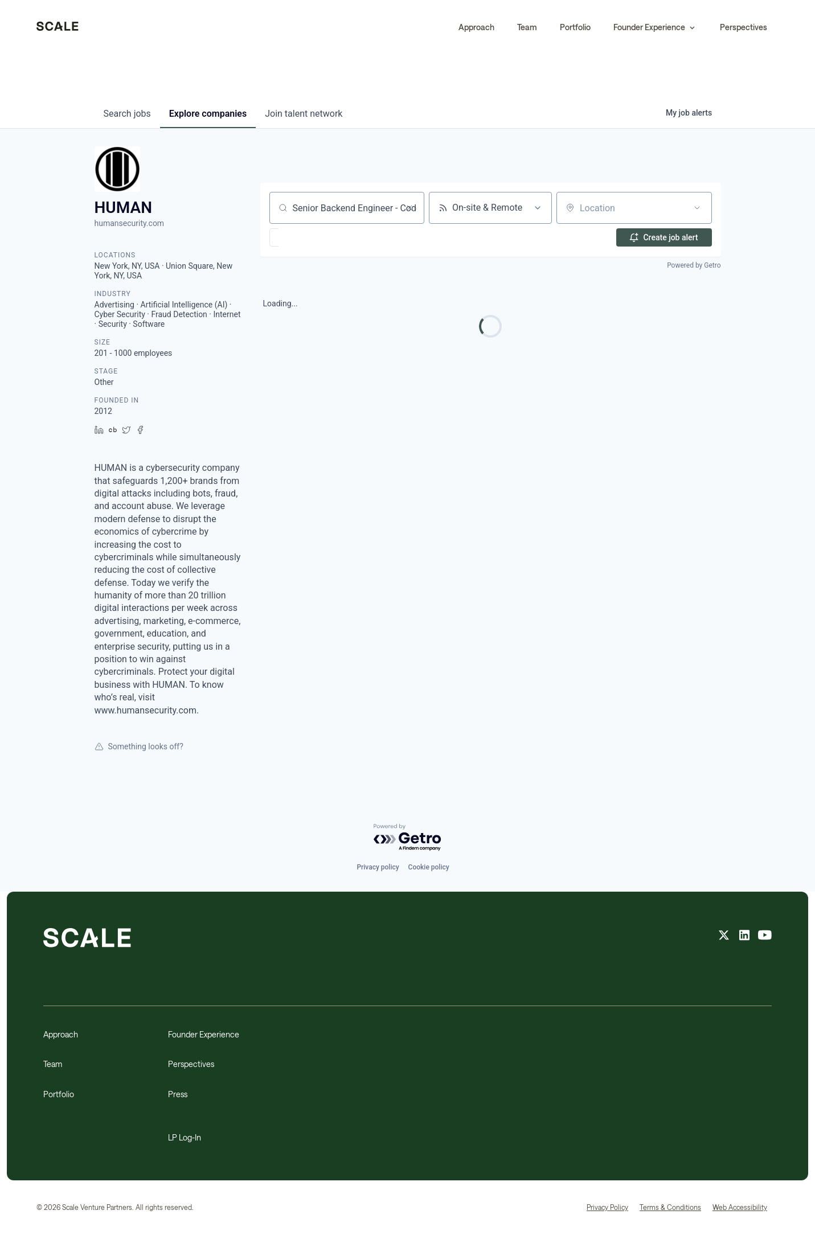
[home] (57, 27)
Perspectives (743, 27)
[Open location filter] (697, 207)
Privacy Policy (607, 1207)
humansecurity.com (130, 223)
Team (527, 27)
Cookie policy (428, 867)
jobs (127, 113)
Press (177, 1094)
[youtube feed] (765, 936)
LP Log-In (184, 1137)
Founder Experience (203, 1034)
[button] (655, 27)
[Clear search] (409, 207)
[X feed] (724, 936)
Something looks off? (139, 746)
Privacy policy (378, 867)
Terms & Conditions (670, 1207)
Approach (476, 27)
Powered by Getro (693, 265)
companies (208, 113)
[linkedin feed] (744, 936)
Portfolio (575, 27)
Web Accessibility (739, 1207)
